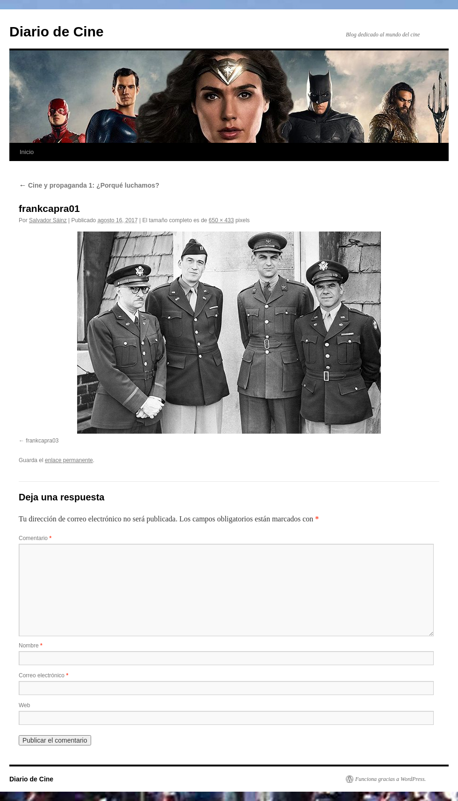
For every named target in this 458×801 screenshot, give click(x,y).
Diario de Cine (56, 31)
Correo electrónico (43, 675)
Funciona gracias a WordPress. (390, 779)
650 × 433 (221, 220)
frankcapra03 (42, 440)
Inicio (27, 151)
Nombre (31, 645)
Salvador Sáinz (48, 220)
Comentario (35, 538)
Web (24, 705)
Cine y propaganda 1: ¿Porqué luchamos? (89, 185)
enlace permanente (69, 460)
